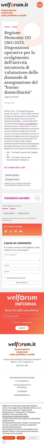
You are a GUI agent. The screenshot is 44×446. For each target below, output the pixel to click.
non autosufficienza (11, 183)
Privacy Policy (20, 277)
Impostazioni (33, 438)
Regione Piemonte (25, 183)
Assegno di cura (9, 182)
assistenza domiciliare (24, 182)
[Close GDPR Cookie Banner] (4, 442)
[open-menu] (39, 4)
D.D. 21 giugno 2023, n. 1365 (14, 165)
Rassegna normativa (12, 178)
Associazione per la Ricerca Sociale (22, 375)
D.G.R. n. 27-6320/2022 (28, 121)
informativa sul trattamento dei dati (15, 416)
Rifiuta (21, 438)
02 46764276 (23, 388)
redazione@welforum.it (22, 392)
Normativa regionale (12, 173)
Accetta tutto (9, 438)
